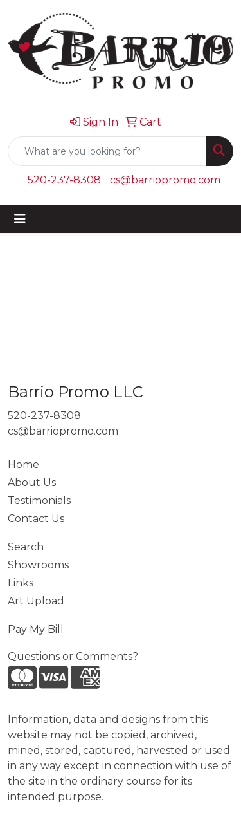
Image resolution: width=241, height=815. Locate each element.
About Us (32, 482)
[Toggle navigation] (19, 219)
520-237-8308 (64, 180)
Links (20, 583)
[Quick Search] (107, 151)
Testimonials (39, 500)
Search (26, 547)
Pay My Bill (36, 629)
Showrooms (38, 565)
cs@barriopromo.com (165, 180)
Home (23, 464)
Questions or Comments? (73, 656)
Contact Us (36, 518)
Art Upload (36, 601)
